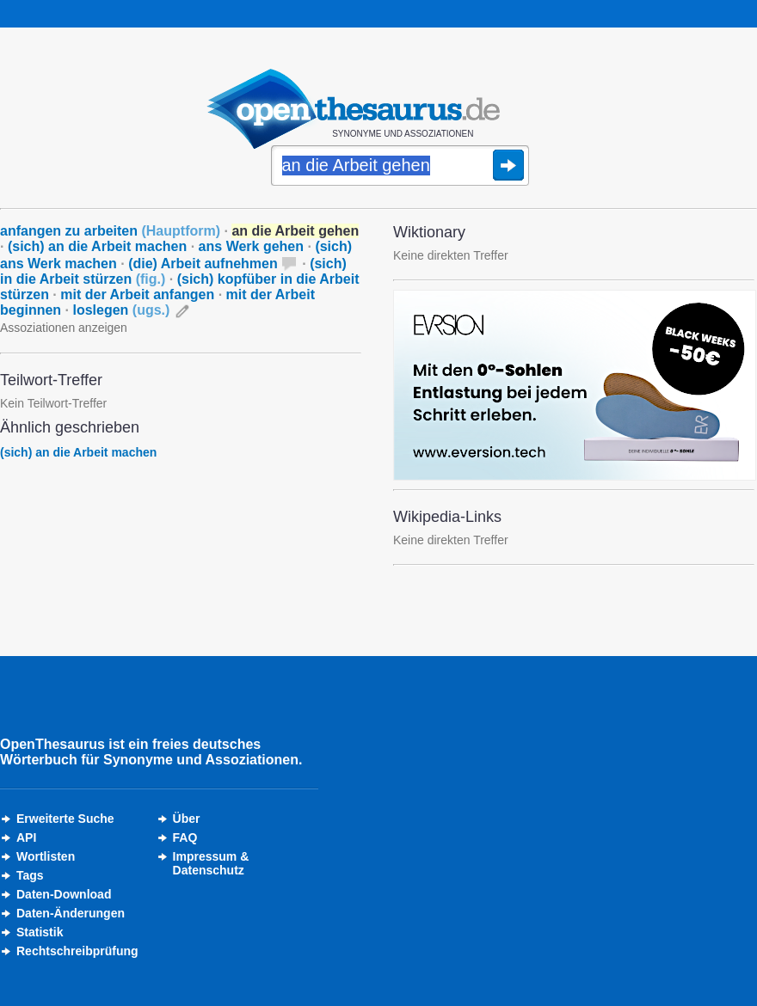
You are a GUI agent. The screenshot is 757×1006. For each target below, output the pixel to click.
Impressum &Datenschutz (211, 863)
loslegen (120, 310)
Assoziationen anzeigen (63, 327)
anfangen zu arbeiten (110, 231)
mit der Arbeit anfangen (137, 294)
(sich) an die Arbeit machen (97, 246)
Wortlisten (45, 856)
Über (186, 818)
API (26, 837)
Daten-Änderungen (70, 913)
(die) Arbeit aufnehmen (203, 263)
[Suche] (400, 166)
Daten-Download (63, 894)
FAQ (185, 837)
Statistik (39, 932)
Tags (30, 875)
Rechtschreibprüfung (77, 951)
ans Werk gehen (251, 246)
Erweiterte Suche (65, 818)
